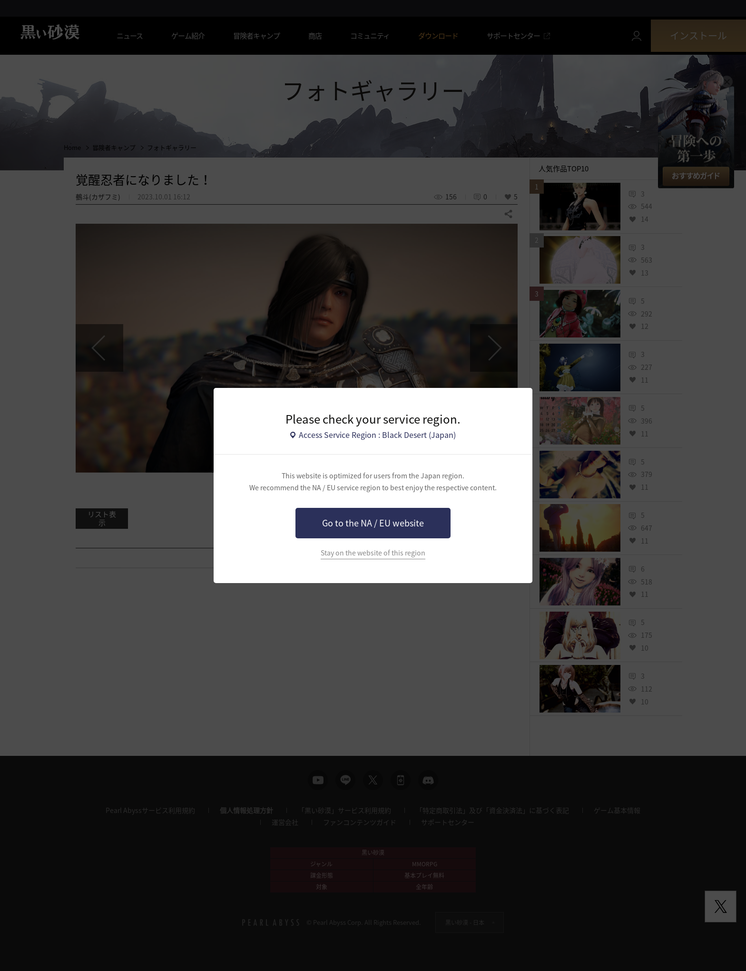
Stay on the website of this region (373, 553)
